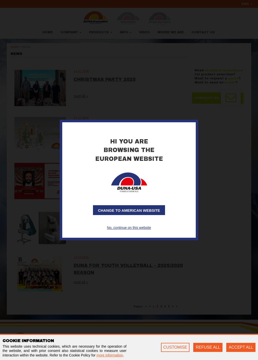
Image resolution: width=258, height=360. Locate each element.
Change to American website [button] (129, 210)
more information (109, 355)
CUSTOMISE (175, 347)
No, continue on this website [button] (129, 228)
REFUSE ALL (208, 347)
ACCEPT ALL (241, 347)
